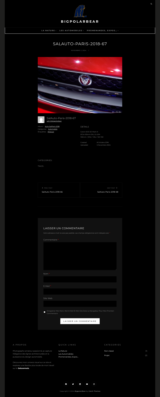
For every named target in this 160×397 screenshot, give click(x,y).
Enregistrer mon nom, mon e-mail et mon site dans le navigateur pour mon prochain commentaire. (80, 312)
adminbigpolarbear (54, 121)
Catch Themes (94, 391)
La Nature (48, 30)
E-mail (47, 286)
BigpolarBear (80, 21)
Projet (107, 355)
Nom (46, 274)
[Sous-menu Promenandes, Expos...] (118, 30)
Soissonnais (23, 368)
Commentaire (51, 240)
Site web (47, 298)
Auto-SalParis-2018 (52, 126)
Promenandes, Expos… (102, 30)
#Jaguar (51, 132)
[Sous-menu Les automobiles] (83, 30)
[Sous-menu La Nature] (55, 30)
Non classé (109, 351)
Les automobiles (70, 30)
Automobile (52, 129)
